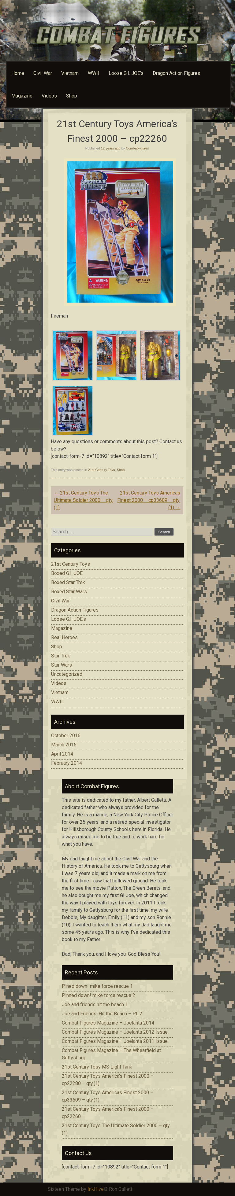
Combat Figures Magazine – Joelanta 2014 (108, 1023)
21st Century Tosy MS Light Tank (97, 1067)
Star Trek (60, 656)
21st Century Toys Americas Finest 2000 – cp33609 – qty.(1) (148, 500)
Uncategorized (66, 674)
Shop (71, 96)
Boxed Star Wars (69, 591)
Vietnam (70, 73)
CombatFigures (137, 148)
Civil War (42, 73)
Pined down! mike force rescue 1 (97, 986)
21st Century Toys (101, 470)
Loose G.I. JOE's (68, 619)
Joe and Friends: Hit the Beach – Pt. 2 (102, 1014)
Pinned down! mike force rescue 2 (98, 995)
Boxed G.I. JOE (67, 573)
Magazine (21, 96)
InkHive (96, 1189)
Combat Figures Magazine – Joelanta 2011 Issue (115, 1041)
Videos (49, 96)
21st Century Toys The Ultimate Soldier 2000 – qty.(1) (83, 500)
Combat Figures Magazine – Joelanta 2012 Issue (115, 1032)
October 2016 (65, 735)
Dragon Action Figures (176, 73)
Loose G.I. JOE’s (126, 73)
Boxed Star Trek (68, 582)
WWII (93, 73)
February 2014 (66, 763)
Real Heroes (64, 637)
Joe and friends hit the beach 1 (95, 1004)
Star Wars (61, 665)
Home (17, 73)
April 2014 (62, 754)
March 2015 (63, 745)
